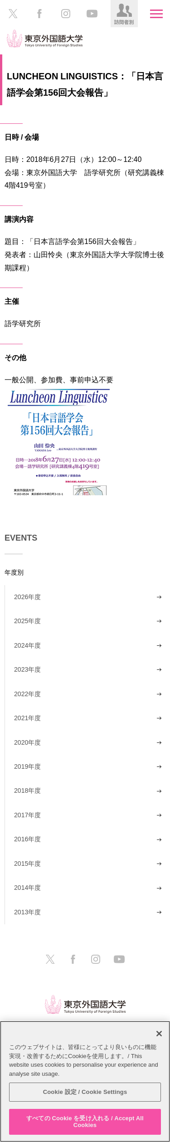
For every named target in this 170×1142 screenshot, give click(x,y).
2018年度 (27, 790)
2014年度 (27, 887)
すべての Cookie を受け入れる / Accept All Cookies (85, 1122)
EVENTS (21, 537)
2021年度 (27, 718)
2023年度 (27, 669)
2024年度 (27, 645)
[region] (85, 1081)
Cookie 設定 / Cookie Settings (85, 1091)
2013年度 (27, 912)
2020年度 (27, 742)
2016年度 (27, 839)
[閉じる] (159, 1034)
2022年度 (27, 694)
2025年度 (27, 621)
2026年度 (27, 596)
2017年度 (27, 815)
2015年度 (27, 863)
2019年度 (27, 766)
